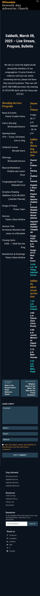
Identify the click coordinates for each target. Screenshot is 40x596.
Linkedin (12, 541)
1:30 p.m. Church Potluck (33, 305)
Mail (10, 545)
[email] (16, 524)
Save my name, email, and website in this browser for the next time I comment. (19, 447)
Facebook (13, 535)
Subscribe (32, 524)
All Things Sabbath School (34, 271)
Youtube (12, 551)
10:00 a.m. (32, 265)
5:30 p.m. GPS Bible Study (32, 366)
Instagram (13, 538)
